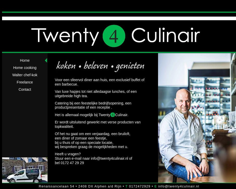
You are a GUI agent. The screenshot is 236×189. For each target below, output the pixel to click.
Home (25, 60)
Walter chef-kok (24, 75)
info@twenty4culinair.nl (109, 158)
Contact (24, 89)
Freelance (25, 82)
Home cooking (25, 68)
